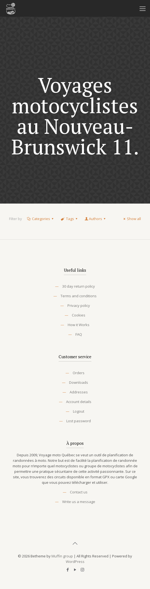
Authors (95, 218)
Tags (69, 218)
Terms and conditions (79, 295)
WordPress (75, 561)
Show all (131, 218)
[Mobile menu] (142, 8)
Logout (78, 411)
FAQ (78, 334)
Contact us (79, 492)
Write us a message (78, 501)
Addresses (79, 392)
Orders (78, 372)
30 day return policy (78, 286)
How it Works (78, 324)
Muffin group (62, 556)
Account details (78, 401)
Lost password (78, 420)
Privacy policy (78, 305)
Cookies (78, 315)
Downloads (78, 382)
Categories (40, 218)
